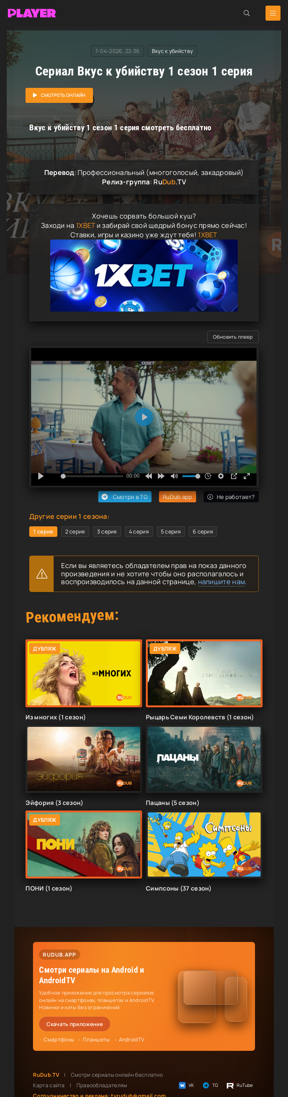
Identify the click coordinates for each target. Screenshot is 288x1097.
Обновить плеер (233, 336)
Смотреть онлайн (63, 95)
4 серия (139, 531)
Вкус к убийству (172, 50)
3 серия (107, 531)
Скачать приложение (74, 1024)
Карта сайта (48, 1085)
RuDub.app (177, 497)
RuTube (239, 1085)
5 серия (171, 531)
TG (209, 1085)
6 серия (203, 531)
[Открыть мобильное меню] (273, 13)
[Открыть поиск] (246, 13)
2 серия (75, 531)
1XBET (85, 225)
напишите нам (221, 581)
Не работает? (231, 497)
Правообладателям (102, 1085)
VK (186, 1085)
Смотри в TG (124, 496)
